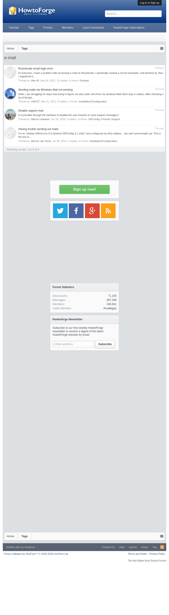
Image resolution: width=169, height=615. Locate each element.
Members (67, 27)
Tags (31, 27)
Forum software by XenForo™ (36, 553)
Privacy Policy (157, 553)
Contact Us (108, 547)
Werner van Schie (41, 141)
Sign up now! (84, 189)
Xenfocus (29, 547)
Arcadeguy (110, 308)
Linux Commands (93, 27)
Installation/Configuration (103, 141)
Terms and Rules (137, 553)
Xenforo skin (13, 547)
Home (144, 547)
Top (155, 547)
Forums (48, 27)
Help (121, 547)
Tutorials (14, 27)
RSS (162, 547)
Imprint (133, 547)
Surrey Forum (158, 560)
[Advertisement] (84, 396)
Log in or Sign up (149, 2)
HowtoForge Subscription (128, 27)
